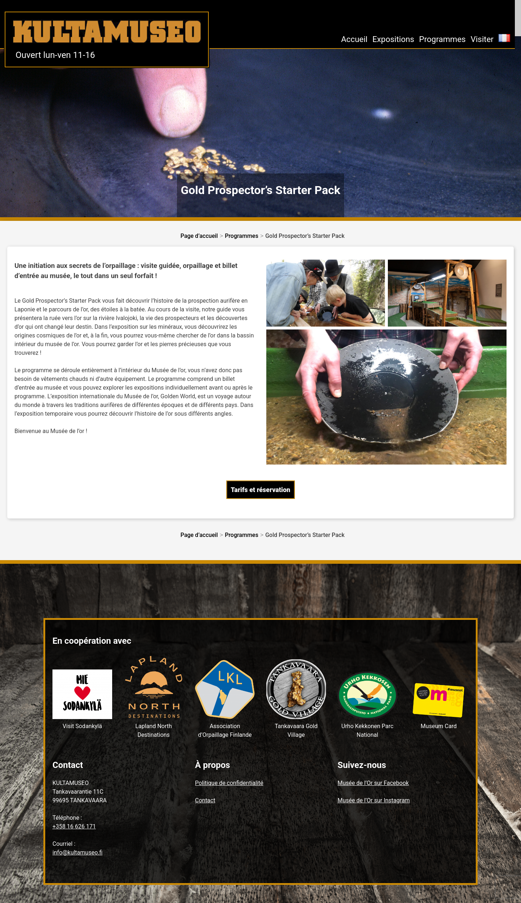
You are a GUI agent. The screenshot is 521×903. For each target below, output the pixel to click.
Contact (205, 800)
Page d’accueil (199, 235)
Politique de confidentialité (229, 783)
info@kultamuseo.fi (77, 852)
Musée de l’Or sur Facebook (373, 783)
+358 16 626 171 (74, 826)
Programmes (442, 39)
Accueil (354, 39)
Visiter (482, 39)
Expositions (393, 39)
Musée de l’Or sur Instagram (374, 800)
